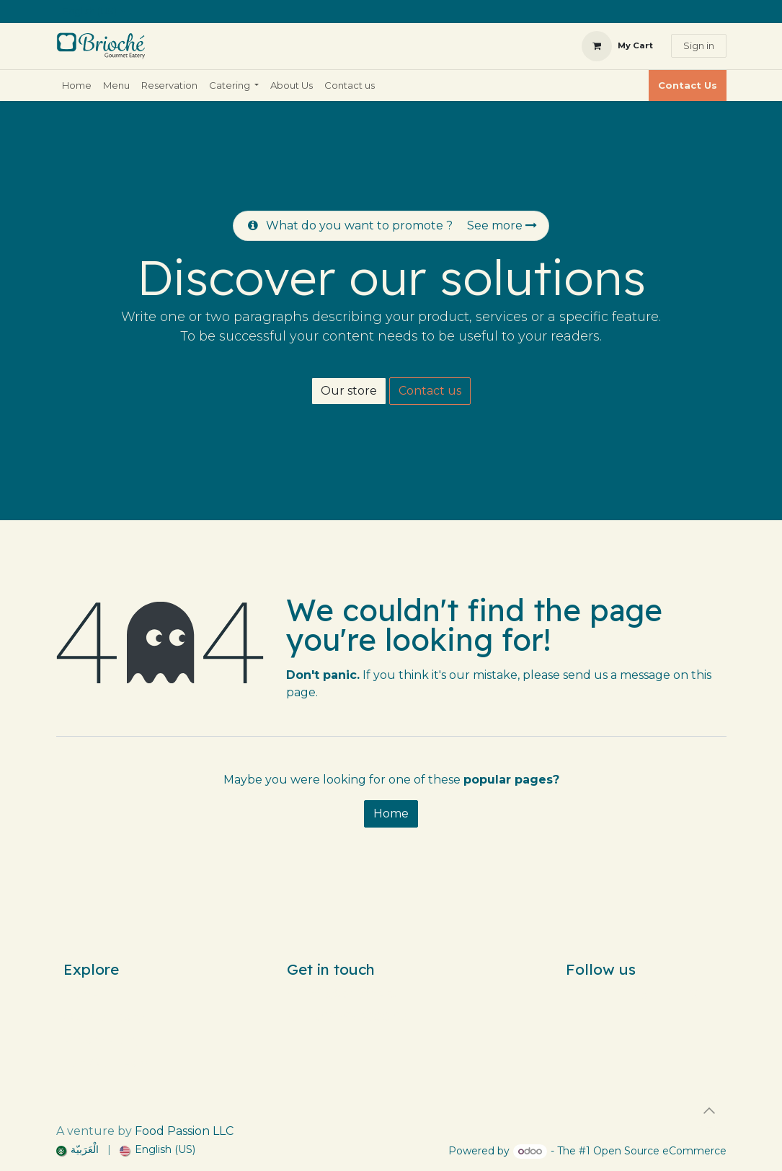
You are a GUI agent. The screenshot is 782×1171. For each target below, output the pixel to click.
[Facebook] (594, 994)
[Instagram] (620, 994)
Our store (349, 391)
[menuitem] (76, 86)
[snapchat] (672, 994)
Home (391, 813)
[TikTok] (646, 994)
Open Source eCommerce (660, 1150)
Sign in (698, 45)
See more (502, 225)
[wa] (694, 994)
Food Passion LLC (184, 1131)
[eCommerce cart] (617, 46)
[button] (709, 1110)
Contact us (430, 391)
